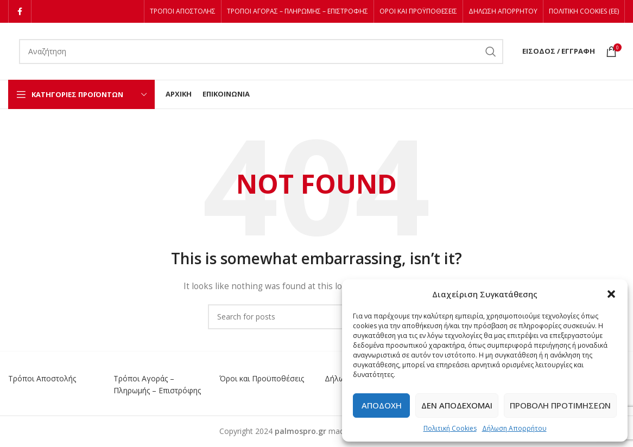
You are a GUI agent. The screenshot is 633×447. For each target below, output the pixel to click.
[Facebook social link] (20, 11)
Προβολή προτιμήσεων (560, 405)
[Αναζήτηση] (261, 51)
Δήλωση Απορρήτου (514, 428)
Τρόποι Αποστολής (42, 378)
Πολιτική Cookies (450, 428)
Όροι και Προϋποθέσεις (261, 378)
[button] (611, 294)
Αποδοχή (382, 405)
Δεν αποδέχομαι (456, 405)
